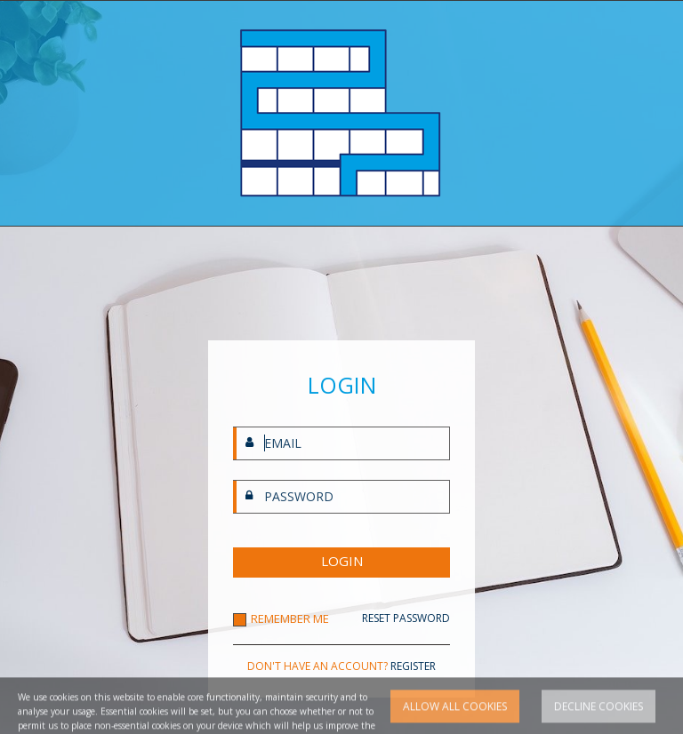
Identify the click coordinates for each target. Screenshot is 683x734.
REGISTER (413, 666)
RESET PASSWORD (406, 618)
